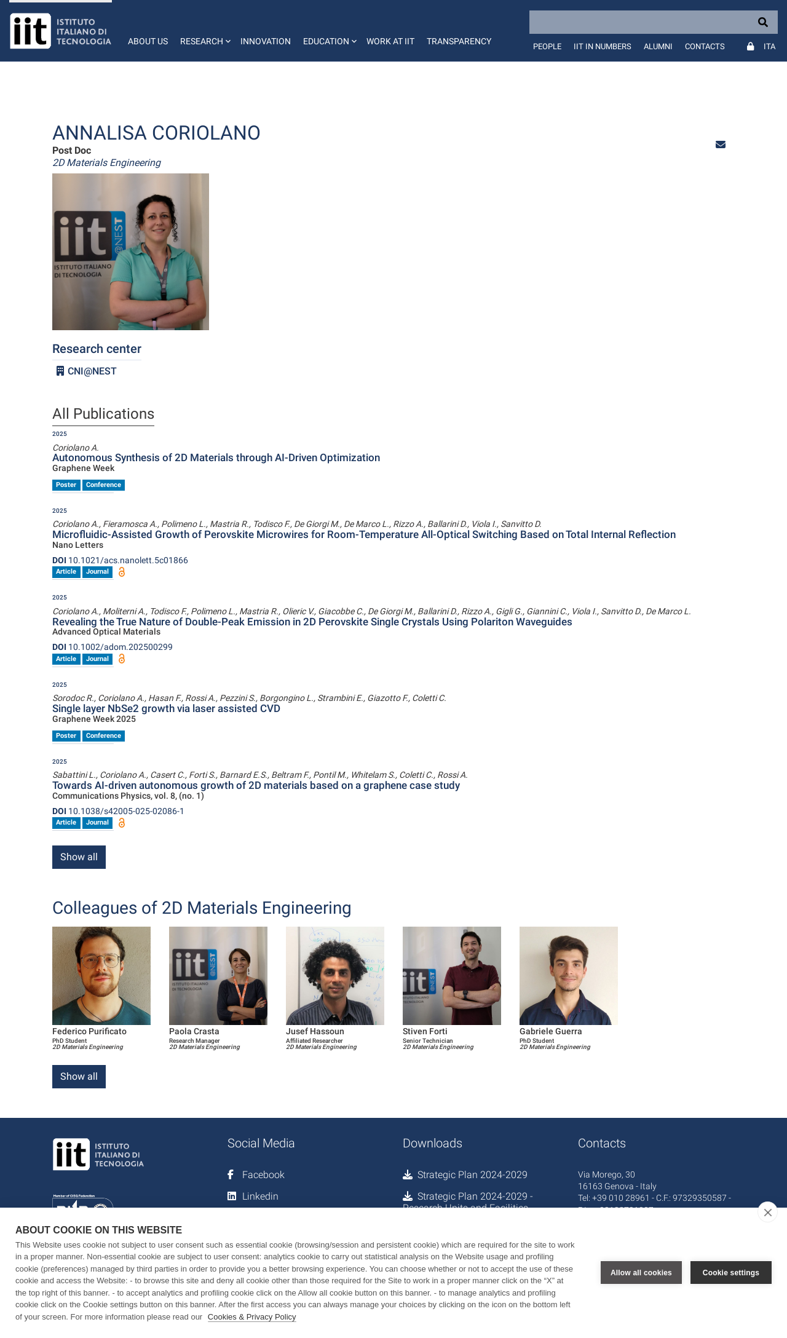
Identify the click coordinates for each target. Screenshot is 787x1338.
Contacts (705, 46)
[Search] (653, 22)
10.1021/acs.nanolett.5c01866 (120, 560)
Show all (79, 857)
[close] (767, 1211)
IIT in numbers (602, 46)
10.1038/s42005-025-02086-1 (118, 811)
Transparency (459, 41)
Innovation (265, 41)
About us (148, 41)
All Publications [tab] (103, 414)
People (547, 46)
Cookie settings (731, 1273)
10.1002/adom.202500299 (112, 647)
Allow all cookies (641, 1273)
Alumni (658, 46)
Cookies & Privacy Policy (252, 1316)
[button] (204, 30)
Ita (769, 46)
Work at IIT (390, 41)
